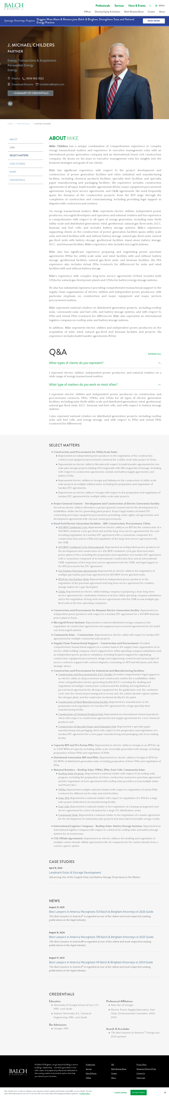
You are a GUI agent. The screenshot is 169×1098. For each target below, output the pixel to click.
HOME (10, 124)
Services (119, 6)
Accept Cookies (138, 1092)
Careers (151, 11)
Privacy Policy (142, 1064)
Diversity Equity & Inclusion (107, 11)
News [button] (13, 171)
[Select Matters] (105, 651)
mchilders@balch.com (52, 84)
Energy (12, 70)
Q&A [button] (12, 147)
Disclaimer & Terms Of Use (146, 1069)
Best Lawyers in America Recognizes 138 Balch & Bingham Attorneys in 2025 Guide (101, 937)
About (162, 11)
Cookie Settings (120, 1092)
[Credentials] (105, 1019)
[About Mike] (105, 236)
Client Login (141, 1078)
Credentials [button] (17, 180)
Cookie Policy (84, 1093)
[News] (105, 945)
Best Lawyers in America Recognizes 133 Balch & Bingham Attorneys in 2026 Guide (101, 911)
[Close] (165, 1093)
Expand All (154, 353)
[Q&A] (105, 386)
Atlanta (16, 78)
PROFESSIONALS (23, 124)
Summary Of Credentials (32, 93)
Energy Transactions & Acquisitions (32, 60)
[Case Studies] (105, 879)
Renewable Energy (20, 65)
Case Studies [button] (17, 163)
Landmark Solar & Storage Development (75, 872)
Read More (154, 20)
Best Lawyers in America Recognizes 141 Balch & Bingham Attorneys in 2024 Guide (101, 962)
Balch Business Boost (134, 11)
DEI (112, 1064)
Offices (87, 11)
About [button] (13, 139)
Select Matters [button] (19, 155)
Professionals (103, 6)
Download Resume (22, 84)
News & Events (137, 6)
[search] (150, 5)
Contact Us (141, 1073)
